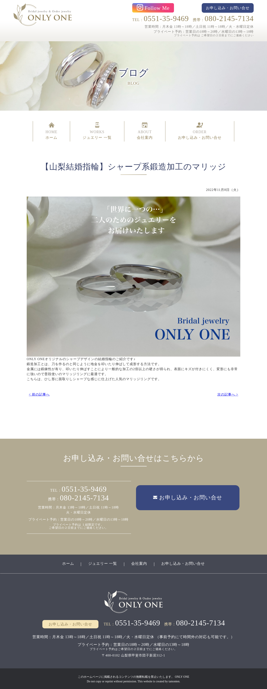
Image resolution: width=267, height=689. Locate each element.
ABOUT (145, 131)
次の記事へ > (227, 393)
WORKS (97, 131)
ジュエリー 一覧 (102, 563)
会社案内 (139, 563)
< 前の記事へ (39, 393)
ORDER (200, 131)
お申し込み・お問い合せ (183, 563)
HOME (51, 131)
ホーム (68, 563)
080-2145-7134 (229, 18)
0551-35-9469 (166, 18)
